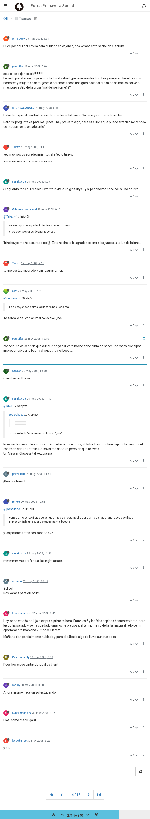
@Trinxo (9, 217)
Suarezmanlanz (22, 613)
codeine (17, 581)
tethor (16, 501)
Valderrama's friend (24, 209)
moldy (16, 685)
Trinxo (16, 147)
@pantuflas (11, 509)
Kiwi (14, 291)
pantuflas (18, 66)
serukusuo (19, 181)
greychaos (19, 474)
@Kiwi (7, 406)
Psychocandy (20, 657)
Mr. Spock (18, 38)
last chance (19, 740)
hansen (16, 371)
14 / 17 (75, 795)
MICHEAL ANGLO (23, 108)
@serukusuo (12, 298)
